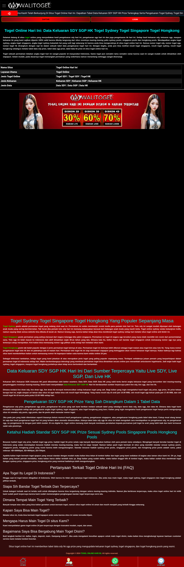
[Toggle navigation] (4, 5)
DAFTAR (45, 19)
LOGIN (135, 19)
